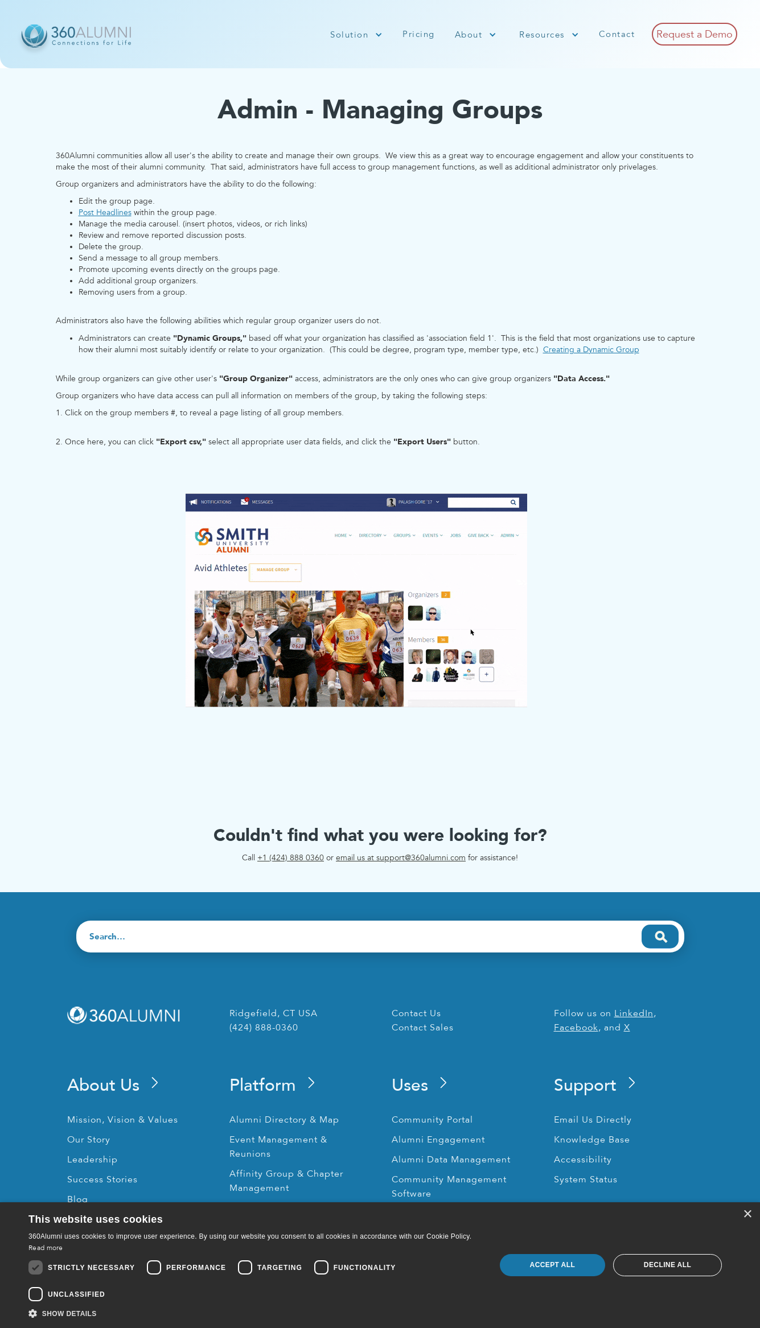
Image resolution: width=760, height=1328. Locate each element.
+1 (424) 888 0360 (290, 858)
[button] (356, 35)
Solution (349, 35)
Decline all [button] (667, 1265)
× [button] (747, 1214)
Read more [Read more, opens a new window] (45, 1248)
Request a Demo (694, 34)
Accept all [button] (553, 1265)
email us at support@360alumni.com (401, 858)
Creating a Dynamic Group (591, 349)
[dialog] (380, 1265)
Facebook (576, 1027)
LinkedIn (634, 1013)
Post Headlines (105, 212)
